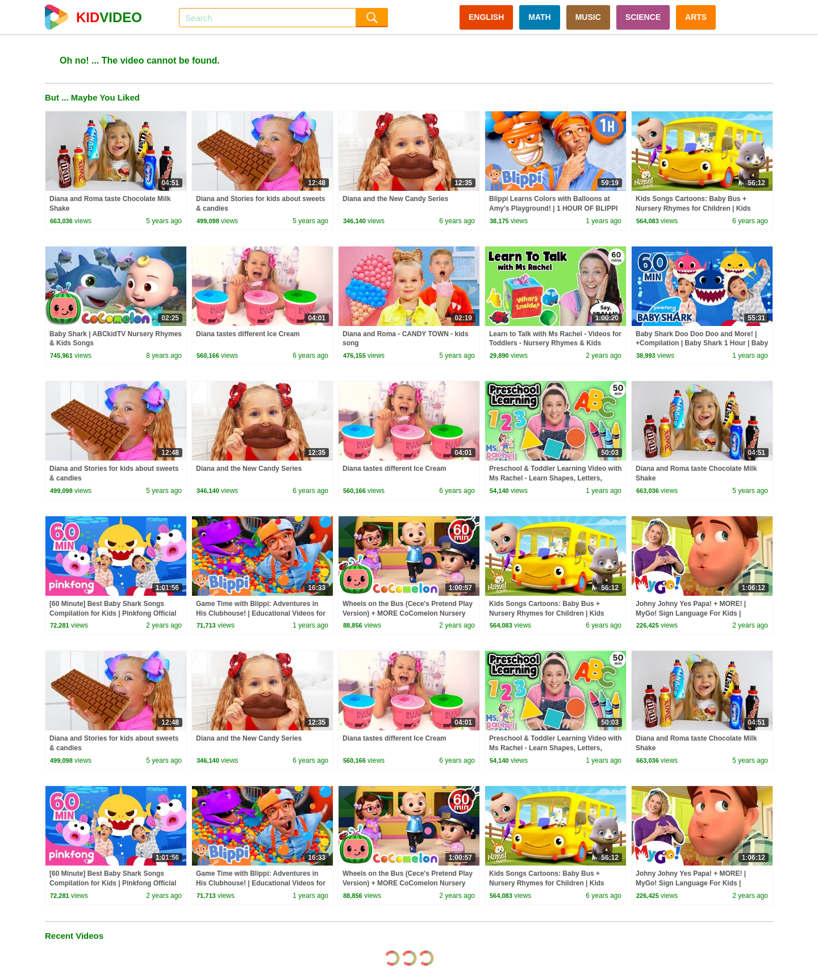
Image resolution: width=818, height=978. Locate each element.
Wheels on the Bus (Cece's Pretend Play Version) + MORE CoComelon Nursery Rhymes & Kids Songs (408, 613)
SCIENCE (643, 17)
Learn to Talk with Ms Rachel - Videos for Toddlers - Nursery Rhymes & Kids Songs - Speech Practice (555, 343)
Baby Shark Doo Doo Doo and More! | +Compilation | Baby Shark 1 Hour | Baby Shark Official (702, 343)
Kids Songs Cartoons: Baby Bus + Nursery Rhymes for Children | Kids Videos (693, 208)
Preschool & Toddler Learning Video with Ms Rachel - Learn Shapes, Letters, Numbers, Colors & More (555, 478)
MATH (539, 17)
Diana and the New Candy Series (395, 199)
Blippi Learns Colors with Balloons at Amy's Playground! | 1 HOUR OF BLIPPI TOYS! (553, 208)
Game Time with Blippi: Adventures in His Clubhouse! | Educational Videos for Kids (260, 613)
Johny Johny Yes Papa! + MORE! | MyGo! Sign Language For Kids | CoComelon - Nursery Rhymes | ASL (694, 613)
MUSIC (588, 17)
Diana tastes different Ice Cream (248, 334)
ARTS (696, 17)
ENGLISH (486, 17)
